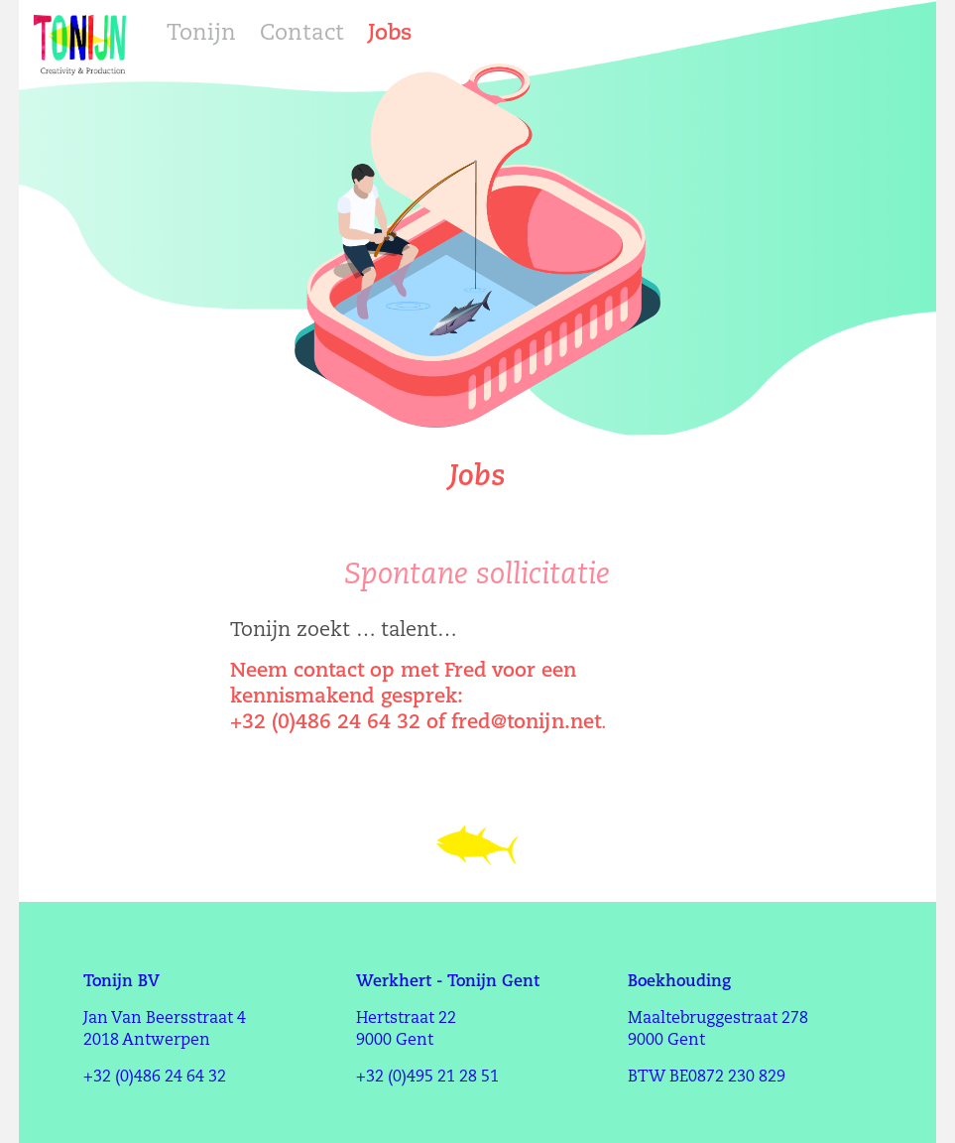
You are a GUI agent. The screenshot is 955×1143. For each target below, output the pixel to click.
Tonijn (201, 34)
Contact (302, 34)
